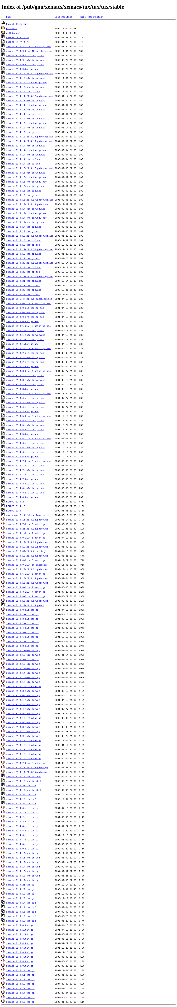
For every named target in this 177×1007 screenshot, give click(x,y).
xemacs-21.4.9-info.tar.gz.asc (25, 60)
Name (9, 16)
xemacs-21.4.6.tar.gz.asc (22, 456)
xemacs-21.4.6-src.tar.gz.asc (25, 452)
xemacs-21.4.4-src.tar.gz (22, 826)
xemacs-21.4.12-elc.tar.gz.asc (25, 118)
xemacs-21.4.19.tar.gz (20, 1001)
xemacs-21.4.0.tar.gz (19, 925)
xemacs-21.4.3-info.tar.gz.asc (25, 379)
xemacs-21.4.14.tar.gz (20, 992)
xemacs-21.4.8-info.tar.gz (23, 726)
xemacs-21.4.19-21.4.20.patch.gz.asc (29, 249)
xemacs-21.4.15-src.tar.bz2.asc (26, 181)
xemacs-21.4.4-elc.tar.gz (22, 627)
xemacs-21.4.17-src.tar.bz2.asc (26, 217)
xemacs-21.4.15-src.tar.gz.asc (25, 186)
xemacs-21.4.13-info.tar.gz (23, 754)
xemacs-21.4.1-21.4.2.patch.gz (25, 533)
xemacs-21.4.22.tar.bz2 (21, 794)
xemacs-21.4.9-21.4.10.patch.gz (26, 564)
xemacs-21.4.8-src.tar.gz (22, 844)
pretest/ (11, 28)
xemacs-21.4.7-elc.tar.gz (22, 641)
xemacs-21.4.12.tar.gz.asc (23, 132)
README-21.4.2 (15, 501)
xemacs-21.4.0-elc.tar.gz (22, 609)
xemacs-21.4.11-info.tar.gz (23, 749)
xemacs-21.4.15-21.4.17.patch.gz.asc (29, 168)
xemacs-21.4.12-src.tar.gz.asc (25, 127)
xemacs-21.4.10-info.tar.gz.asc (26, 82)
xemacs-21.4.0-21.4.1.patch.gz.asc (28, 303)
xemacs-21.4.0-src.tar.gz (22, 808)
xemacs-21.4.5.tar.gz (19, 947)
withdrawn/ (13, 32)
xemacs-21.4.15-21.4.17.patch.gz (27, 600)
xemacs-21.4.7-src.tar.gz (22, 839)
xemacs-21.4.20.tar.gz (20, 898)
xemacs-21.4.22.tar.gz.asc (23, 294)
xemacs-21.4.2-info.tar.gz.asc (25, 357)
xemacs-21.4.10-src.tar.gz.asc (25, 87)
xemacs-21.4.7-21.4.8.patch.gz (25, 524)
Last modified (63, 16)
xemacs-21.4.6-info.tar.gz (23, 722)
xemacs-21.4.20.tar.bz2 (21, 803)
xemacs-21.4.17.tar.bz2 (21, 902)
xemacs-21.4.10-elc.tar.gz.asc (25, 78)
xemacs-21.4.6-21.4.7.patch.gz (25, 587)
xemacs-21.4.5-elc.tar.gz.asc (25, 420)
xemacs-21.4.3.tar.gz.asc (22, 388)
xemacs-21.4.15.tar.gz (20, 983)
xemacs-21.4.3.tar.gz (19, 938)
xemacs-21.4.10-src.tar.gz (23, 853)
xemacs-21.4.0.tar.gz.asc (22, 321)
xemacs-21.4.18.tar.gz (20, 893)
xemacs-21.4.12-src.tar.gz (23, 862)
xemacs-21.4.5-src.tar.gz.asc (25, 429)
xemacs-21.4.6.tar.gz (19, 952)
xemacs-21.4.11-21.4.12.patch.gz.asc (29, 96)
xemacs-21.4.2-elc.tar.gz (22, 623)
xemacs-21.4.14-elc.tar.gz (23, 672)
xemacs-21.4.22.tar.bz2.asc (23, 289)
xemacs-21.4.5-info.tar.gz (23, 713)
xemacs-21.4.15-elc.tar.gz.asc (25, 172)
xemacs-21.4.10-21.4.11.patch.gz (27, 546)
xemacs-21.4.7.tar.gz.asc (22, 479)
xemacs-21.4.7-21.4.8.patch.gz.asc (28, 461)
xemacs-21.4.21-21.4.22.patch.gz (27, 528)
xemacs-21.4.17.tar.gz (20, 979)
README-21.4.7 (15, 510)
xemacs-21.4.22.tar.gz (20, 889)
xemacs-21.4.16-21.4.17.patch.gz (27, 582)
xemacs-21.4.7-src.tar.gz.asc (25, 474)
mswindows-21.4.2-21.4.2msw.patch (27, 515)
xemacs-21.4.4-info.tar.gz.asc (25, 402)
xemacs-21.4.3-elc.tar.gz (22, 618)
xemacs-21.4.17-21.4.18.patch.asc (27, 204)
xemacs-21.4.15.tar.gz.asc (23, 195)
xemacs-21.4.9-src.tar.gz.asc (25, 64)
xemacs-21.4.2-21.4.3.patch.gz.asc (28, 348)
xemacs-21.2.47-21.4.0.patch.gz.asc (29, 298)
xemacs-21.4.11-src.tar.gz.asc (25, 109)
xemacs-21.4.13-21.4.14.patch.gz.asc (29, 136)
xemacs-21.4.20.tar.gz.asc (23, 271)
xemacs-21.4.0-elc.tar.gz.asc (25, 307)
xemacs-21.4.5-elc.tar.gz (22, 632)
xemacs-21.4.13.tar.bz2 (21, 916)
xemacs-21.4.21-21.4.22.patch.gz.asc (29, 276)
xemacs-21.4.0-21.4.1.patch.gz (25, 537)
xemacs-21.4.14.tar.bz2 (21, 907)
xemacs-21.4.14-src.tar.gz (23, 866)
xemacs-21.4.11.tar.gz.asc (23, 114)
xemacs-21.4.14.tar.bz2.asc (23, 159)
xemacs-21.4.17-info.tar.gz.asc (26, 213)
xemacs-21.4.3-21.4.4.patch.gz (25, 591)
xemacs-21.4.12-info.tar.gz (23, 744)
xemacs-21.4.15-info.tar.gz (23, 686)
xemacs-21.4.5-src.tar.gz (22, 830)
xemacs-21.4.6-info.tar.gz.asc (25, 447)
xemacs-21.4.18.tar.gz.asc (23, 244)
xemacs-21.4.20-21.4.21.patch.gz (27, 569)
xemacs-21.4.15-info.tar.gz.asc (26, 177)
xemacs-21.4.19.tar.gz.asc (23, 258)
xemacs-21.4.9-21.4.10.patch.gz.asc (29, 51)
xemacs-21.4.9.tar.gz (19, 965)
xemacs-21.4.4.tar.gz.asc (22, 411)
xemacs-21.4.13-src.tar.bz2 (23, 781)
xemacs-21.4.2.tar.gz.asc (22, 366)
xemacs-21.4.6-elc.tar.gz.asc (25, 443)
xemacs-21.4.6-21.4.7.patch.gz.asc (28, 438)
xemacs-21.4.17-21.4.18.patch (25, 605)
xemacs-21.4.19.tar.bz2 (21, 920)
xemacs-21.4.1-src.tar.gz (22, 812)
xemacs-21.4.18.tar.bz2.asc (23, 240)
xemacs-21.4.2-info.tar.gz (23, 704)
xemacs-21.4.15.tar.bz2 (21, 911)
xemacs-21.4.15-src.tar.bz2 (23, 776)
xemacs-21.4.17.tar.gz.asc (23, 231)
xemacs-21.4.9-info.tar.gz (23, 735)
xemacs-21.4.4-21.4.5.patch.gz (25, 560)
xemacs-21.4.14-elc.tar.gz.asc (25, 145)
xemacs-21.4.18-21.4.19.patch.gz (27, 767)
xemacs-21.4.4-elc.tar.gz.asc (25, 398)
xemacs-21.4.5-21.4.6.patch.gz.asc (28, 416)
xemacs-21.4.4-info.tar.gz (23, 708)
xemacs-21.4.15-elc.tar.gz (23, 677)
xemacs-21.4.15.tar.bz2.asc (23, 190)
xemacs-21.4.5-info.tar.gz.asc (25, 425)
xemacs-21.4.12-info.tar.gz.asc (26, 123)
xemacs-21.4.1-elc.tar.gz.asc (25, 330)
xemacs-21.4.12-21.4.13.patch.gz (27, 555)
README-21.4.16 (15, 506)
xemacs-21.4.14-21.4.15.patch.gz (27, 772)
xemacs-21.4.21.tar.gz (20, 884)
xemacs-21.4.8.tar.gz (19, 961)
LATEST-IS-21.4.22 (17, 37)
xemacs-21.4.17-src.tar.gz (23, 880)
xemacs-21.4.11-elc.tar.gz (23, 650)
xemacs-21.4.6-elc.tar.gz (22, 636)
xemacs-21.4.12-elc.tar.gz (23, 654)
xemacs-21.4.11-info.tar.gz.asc (26, 105)
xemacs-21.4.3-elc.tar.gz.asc (25, 375)
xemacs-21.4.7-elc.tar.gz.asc (25, 465)
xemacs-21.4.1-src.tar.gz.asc (25, 339)
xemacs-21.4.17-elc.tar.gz (23, 681)
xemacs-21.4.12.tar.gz (20, 988)
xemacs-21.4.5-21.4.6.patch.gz (25, 573)
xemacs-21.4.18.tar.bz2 (21, 799)
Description (95, 16)
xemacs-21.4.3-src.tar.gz (22, 821)
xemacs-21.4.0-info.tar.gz (23, 695)
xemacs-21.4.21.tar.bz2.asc (23, 280)
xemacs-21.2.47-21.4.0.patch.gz (26, 551)
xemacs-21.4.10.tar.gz (20, 970)
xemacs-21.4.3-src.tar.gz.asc (25, 384)
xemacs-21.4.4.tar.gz (19, 943)
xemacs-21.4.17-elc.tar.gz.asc (25, 208)
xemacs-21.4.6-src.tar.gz (22, 835)
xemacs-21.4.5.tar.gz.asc (22, 434)
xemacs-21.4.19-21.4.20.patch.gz (27, 542)
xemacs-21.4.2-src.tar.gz (22, 817)
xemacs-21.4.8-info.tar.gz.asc (25, 488)
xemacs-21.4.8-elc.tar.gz (22, 645)
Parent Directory (17, 23)
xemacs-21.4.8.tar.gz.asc (22, 497)
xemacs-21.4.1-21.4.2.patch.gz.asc (28, 325)
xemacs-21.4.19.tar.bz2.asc (23, 253)
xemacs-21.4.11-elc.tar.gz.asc (25, 100)
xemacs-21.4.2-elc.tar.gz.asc (25, 352)
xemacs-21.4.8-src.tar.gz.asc (25, 492)
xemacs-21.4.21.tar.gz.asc (23, 285)
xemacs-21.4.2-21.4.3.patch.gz (25, 763)
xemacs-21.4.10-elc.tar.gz (23, 668)
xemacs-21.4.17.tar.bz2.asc (23, 226)
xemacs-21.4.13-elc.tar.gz (23, 663)
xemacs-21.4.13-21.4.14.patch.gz (27, 578)
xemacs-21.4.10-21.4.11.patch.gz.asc (29, 73)
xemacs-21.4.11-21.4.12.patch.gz (27, 519)
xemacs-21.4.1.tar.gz (19, 929)
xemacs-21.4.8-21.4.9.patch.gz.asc (28, 46)
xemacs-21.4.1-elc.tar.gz (22, 614)
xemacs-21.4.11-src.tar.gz (23, 857)
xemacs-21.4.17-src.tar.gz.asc (25, 222)
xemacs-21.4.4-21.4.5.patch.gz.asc (28, 393)
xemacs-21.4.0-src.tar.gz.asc (25, 316)
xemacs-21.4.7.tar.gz (19, 956)
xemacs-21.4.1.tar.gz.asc (22, 343)
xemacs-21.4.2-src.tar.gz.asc (25, 361)
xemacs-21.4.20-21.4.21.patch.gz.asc (29, 262)
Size (83, 16)
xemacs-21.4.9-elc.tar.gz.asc (25, 55)
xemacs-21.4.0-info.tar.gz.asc (25, 312)
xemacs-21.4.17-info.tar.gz (23, 717)
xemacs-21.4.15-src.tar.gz (23, 871)
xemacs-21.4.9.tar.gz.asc (22, 69)
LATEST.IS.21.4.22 (17, 42)
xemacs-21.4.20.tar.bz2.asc (23, 267)
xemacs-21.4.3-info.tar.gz (23, 690)
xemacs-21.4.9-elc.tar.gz (22, 659)
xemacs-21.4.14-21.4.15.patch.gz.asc (29, 141)
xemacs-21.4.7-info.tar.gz (23, 731)
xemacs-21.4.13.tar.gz (20, 997)
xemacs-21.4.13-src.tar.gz (23, 875)
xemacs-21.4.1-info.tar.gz (23, 699)
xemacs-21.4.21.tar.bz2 (21, 785)
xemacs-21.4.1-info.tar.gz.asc (25, 334)
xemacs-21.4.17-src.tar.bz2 (23, 790)
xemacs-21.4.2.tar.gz (19, 934)
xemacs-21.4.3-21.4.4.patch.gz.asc (28, 370)
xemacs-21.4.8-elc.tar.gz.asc (25, 483)
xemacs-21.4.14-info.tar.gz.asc (26, 150)
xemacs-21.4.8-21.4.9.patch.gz (25, 596)
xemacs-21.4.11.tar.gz (20, 974)
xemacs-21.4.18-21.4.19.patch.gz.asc (29, 235)
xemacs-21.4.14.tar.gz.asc (23, 163)
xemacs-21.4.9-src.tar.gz (22, 848)
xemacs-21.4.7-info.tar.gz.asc (25, 470)
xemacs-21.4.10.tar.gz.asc (23, 91)
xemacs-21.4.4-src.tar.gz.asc (25, 407)
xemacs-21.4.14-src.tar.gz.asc (25, 154)
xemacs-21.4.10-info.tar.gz (23, 740)
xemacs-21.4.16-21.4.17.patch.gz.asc (29, 199)
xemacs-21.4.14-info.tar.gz (23, 758)
